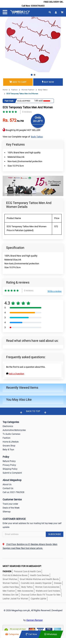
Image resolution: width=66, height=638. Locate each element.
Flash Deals (9, 101)
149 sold (38, 101)
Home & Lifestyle (10, 442)
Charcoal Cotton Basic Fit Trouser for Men (41, 595)
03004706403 (38, 6)
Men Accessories (25, 591)
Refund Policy (9, 461)
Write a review (55, 291)
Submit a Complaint (12, 473)
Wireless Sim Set (10, 595)
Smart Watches (10, 579)
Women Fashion (27, 90)
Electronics (8, 426)
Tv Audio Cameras (11, 434)
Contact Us (8, 488)
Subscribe (54, 534)
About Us (7, 484)
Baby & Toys (8, 449)
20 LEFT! (38, 121)
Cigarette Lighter (38, 598)
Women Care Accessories (47, 587)
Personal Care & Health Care (27, 571)
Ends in (20, 101)
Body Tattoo (43, 90)
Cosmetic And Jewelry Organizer (36, 583)
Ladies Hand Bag (11, 587)
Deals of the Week (11, 508)
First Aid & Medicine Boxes (15, 575)
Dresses (57, 583)
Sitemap (7, 511)
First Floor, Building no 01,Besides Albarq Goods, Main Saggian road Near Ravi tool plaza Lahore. (30, 546)
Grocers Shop (9, 445)
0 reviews (27, 111)
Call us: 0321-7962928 (13, 492)
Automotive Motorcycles (14, 430)
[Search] (33, 534)
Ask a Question (15, 373)
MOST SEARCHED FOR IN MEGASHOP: (22, 566)
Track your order (10, 504)
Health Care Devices (39, 575)
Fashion (14, 90)
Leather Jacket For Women (15, 598)
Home (5, 90)
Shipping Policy (10, 469)
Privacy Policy (9, 465)
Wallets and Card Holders (48, 591)
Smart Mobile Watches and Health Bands (39, 579)
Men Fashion (9, 591)
